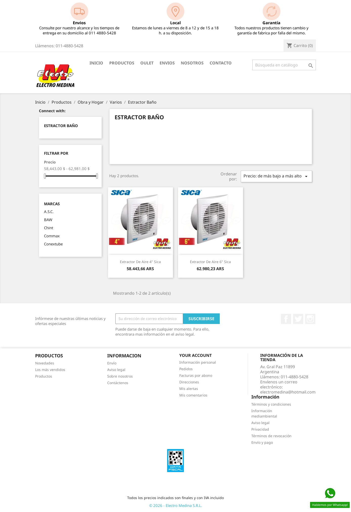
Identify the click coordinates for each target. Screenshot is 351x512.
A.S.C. (49, 211)
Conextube (53, 243)
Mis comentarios (193, 395)
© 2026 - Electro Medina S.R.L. (175, 505)
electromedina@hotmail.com (288, 392)
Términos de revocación (271, 435)
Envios (167, 63)
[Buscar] (284, 65)
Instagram (310, 319)
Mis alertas (188, 388)
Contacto (221, 63)
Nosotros (192, 63)
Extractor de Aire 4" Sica (140, 261)
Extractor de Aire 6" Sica (210, 261)
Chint (48, 227)
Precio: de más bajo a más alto (276, 176)
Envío (111, 363)
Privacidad (260, 429)
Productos (121, 63)
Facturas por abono (195, 375)
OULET (146, 63)
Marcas (52, 204)
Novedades (44, 363)
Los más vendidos (50, 369)
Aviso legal (116, 369)
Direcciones (189, 382)
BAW (48, 219)
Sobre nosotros (120, 376)
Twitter (298, 319)
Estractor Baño (61, 125)
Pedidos (186, 368)
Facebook (286, 319)
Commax (52, 235)
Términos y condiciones (271, 404)
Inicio (96, 63)
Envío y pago (262, 442)
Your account (195, 355)
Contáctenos (117, 382)
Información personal (197, 362)
